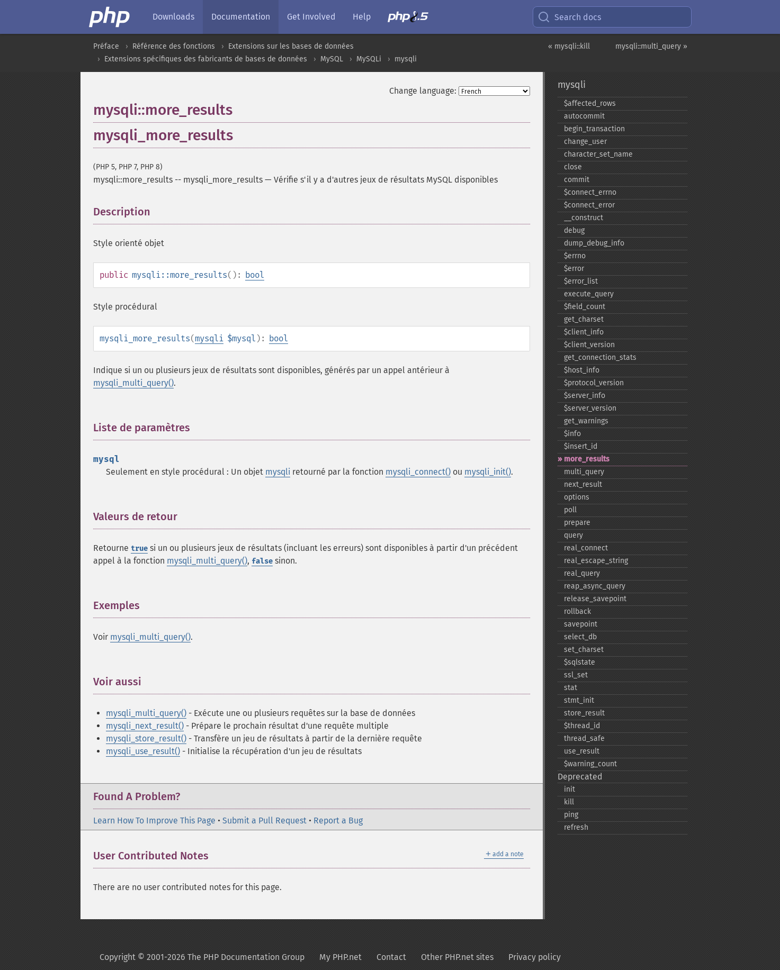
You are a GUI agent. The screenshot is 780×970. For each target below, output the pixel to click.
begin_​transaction (594, 128)
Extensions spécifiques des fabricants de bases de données (205, 59)
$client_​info (584, 332)
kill (569, 801)
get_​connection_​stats (600, 357)
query (573, 535)
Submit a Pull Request (264, 820)
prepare (577, 522)
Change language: (422, 91)
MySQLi (368, 59)
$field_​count (584, 306)
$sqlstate (579, 662)
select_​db (580, 636)
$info (572, 433)
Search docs (569, 17)
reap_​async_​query (594, 586)
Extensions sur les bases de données (291, 46)
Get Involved (311, 17)
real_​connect (586, 547)
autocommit (584, 116)
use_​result (581, 751)
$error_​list (581, 281)
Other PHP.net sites (457, 957)
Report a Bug (338, 820)
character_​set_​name (598, 154)
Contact (391, 957)
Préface (106, 46)
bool (254, 275)
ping (571, 814)
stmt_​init (579, 700)
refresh (576, 827)
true (139, 548)
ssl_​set (576, 674)
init (569, 789)
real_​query (582, 573)
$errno (575, 255)
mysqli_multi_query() (133, 383)
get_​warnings (586, 420)
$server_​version (590, 408)
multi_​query (584, 471)
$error (574, 268)
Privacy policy (534, 957)
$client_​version (589, 344)
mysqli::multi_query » (651, 46)
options (576, 497)
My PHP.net (340, 957)
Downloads (173, 17)
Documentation (240, 17)
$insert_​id (580, 446)
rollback (577, 611)
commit (576, 179)
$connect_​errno (590, 192)
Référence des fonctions (173, 46)
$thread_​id (582, 725)
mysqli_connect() (418, 472)
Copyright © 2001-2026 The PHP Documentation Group (202, 957)
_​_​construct (583, 217)
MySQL (331, 59)
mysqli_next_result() (145, 726)
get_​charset (584, 319)
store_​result (584, 713)
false (262, 561)
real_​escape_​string (596, 560)
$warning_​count (590, 763)
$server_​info (584, 395)
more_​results (586, 459)
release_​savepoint (595, 598)
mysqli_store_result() (146, 738)
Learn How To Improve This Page (154, 820)
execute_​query (589, 293)
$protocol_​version (594, 382)
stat (570, 687)
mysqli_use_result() (143, 751)
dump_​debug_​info (594, 243)
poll (570, 509)
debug (574, 230)
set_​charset (584, 649)
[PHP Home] (110, 17)
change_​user (585, 141)
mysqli (406, 59)
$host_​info (581, 370)
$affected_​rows (590, 103)
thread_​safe (584, 738)
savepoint (580, 624)
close (573, 166)
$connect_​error (589, 205)
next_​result (583, 484)
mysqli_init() (487, 472)
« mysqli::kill (569, 46)
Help (362, 17)
